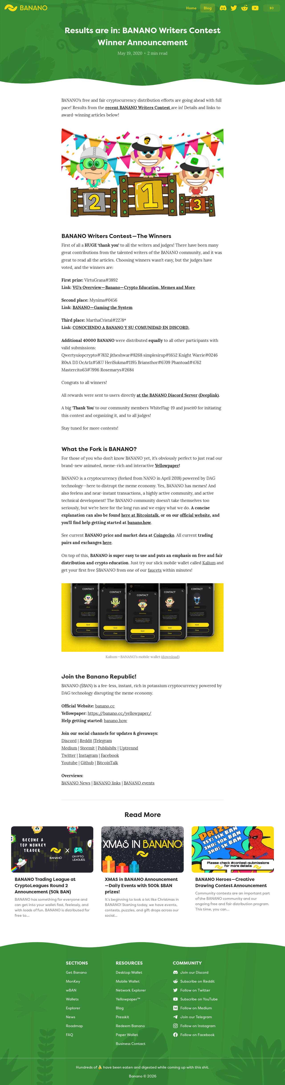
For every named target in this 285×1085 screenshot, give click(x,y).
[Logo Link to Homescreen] (26, 8)
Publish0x (107, 748)
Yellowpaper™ (128, 999)
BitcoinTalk (107, 763)
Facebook (110, 756)
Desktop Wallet (129, 972)
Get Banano (76, 972)
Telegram (103, 741)
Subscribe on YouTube (195, 999)
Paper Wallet (127, 1034)
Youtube (69, 763)
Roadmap (74, 1025)
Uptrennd (129, 748)
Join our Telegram (192, 1017)
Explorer (73, 1008)
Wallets (72, 999)
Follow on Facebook (194, 1034)
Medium (69, 748)
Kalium (209, 563)
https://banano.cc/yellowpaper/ (119, 714)
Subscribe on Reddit (194, 981)
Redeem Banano (130, 1025)
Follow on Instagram (194, 1025)
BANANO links (107, 783)
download (170, 657)
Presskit (122, 1016)
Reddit (86, 741)
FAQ (69, 1034)
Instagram (88, 756)
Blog (120, 1008)
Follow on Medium (192, 1008)
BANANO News (75, 783)
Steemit (87, 748)
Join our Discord (190, 972)
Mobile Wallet (128, 981)
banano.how (115, 721)
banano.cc (105, 706)
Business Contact (130, 1043)
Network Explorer (131, 990)
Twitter (68, 756)
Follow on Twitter (191, 990)
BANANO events (139, 783)
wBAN (71, 990)
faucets (155, 571)
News (70, 1016)
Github (87, 763)
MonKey (73, 981)
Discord (69, 741)
